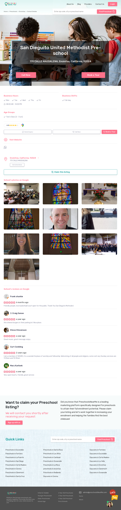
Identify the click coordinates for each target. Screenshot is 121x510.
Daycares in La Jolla (97, 461)
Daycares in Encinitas (98, 465)
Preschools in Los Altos (52, 454)
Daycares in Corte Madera (99, 457)
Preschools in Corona (13, 469)
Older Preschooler (44, 498)
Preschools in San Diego (15, 461)
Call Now (26, 75)
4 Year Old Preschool (65, 498)
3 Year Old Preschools (65, 496)
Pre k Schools (62, 501)
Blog (79, 4)
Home (6, 11)
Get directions (17, 165)
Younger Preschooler (45, 496)
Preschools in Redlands (52, 473)
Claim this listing (60, 172)
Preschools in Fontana (14, 454)
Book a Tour (93, 75)
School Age (41, 501)
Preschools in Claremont (15, 473)
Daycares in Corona (50, 476)
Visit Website (13, 140)
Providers (88, 4)
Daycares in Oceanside (98, 473)
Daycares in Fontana (97, 450)
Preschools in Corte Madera (16, 465)
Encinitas (22, 11)
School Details (32, 11)
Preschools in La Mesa (51, 465)
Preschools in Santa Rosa (53, 450)
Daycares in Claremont (98, 469)
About (81, 499)
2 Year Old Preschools (65, 493)
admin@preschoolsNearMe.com (93, 492)
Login (112, 4)
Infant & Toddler (43, 493)
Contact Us (99, 4)
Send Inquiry (27, 132)
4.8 (7, 125)
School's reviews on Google (16, 289)
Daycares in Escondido (98, 454)
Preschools (13, 11)
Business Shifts (69, 96)
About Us (70, 4)
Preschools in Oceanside (52, 461)
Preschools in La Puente (15, 457)
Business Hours (11, 96)
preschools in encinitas (52, 469)
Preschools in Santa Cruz (15, 476)
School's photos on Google (16, 180)
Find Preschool (107, 11)
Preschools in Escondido (15, 450)
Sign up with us (14, 423)
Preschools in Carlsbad (51, 457)
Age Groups (9, 112)
